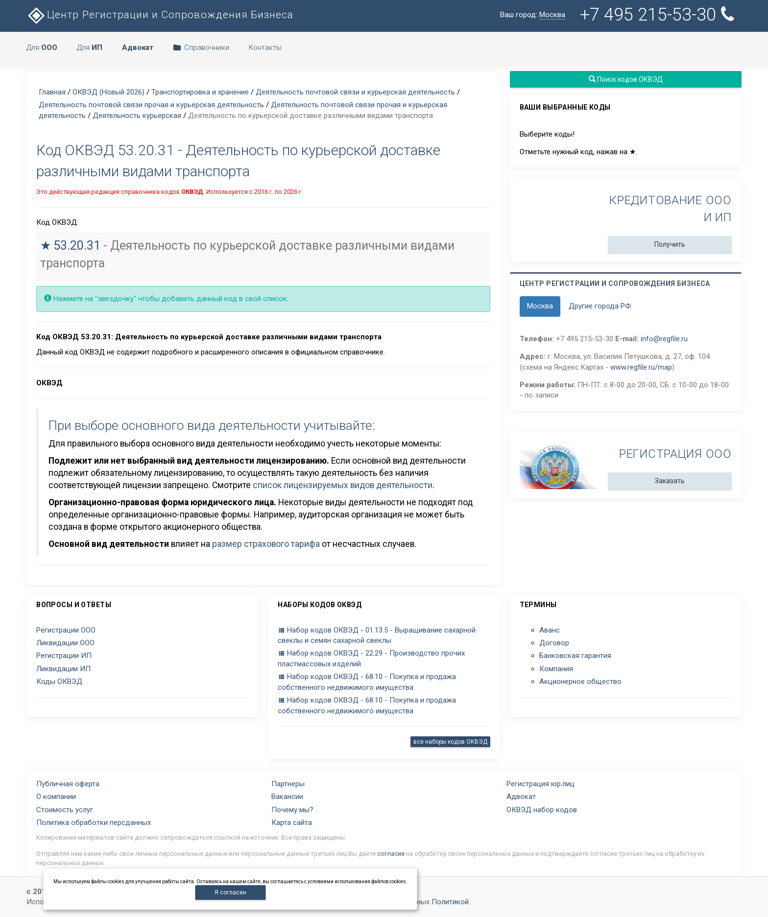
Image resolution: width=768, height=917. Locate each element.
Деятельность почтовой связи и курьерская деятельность (355, 92)
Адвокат (521, 796)
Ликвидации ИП (63, 668)
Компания (556, 668)
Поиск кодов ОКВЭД (625, 79)
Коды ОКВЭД (59, 681)
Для (41, 47)
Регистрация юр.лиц (540, 783)
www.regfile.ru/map (641, 367)
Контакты (265, 47)
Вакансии (287, 796)
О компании (56, 796)
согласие (391, 853)
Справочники (201, 47)
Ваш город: (532, 15)
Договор (554, 642)
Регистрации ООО (66, 630)
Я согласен (230, 892)
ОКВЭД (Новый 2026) (108, 92)
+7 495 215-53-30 (659, 14)
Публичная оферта (67, 783)
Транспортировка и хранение (200, 92)
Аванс (549, 630)
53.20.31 (76, 245)
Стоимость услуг (64, 809)
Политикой (450, 901)
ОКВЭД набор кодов (541, 809)
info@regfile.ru (664, 338)
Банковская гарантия (575, 655)
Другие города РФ (600, 306)
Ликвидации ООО (65, 642)
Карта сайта (291, 822)
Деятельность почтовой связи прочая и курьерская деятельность (151, 104)
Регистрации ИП (64, 655)
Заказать (670, 481)
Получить (669, 244)
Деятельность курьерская (137, 115)
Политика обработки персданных (93, 822)
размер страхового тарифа (266, 544)
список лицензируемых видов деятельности (342, 485)
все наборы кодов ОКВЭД (450, 741)
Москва (540, 306)
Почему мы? (292, 809)
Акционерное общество (580, 681)
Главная (52, 92)
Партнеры (288, 783)
